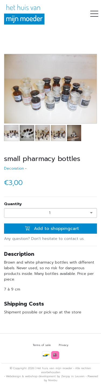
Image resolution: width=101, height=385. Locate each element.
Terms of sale (42, 345)
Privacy (63, 345)
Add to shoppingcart (52, 228)
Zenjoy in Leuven (73, 376)
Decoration (14, 168)
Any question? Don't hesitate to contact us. (44, 239)
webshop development (40, 376)
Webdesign (13, 376)
